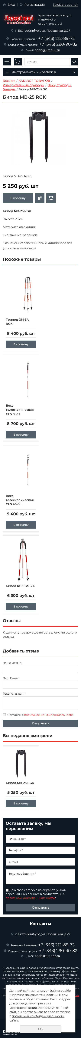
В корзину (18, 198)
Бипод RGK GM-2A (20, 586)
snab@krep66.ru (47, 50)
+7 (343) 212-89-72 (56, 38)
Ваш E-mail (11, 678)
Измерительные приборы (23, 85)
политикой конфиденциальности (48, 715)
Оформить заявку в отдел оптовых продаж (39, 198)
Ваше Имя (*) (12, 663)
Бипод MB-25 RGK (20, 783)
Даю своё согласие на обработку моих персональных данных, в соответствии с (36, 894)
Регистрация (34, 4)
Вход (11, 4)
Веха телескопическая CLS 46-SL (20, 500)
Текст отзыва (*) (14, 693)
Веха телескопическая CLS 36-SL (20, 410)
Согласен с (40, 715)
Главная (9, 81)
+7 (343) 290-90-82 (58, 44)
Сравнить (51, 198)
